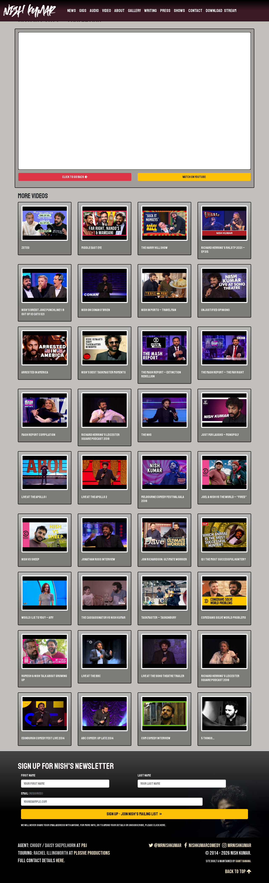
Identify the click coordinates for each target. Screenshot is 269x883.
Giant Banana (243, 861)
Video (106, 10)
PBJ (84, 845)
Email (32, 793)
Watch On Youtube (194, 177)
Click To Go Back (74, 177)
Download (214, 10)
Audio (94, 10)
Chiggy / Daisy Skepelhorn (53, 845)
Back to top (238, 872)
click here (159, 825)
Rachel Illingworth (51, 853)
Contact (195, 10)
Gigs (82, 10)
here (60, 861)
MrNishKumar (236, 845)
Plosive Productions (92, 853)
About (119, 10)
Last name (144, 775)
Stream (230, 10)
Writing (150, 10)
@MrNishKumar (164, 845)
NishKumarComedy (201, 845)
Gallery (134, 10)
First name (28, 775)
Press (165, 10)
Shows (179, 10)
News (71, 10)
